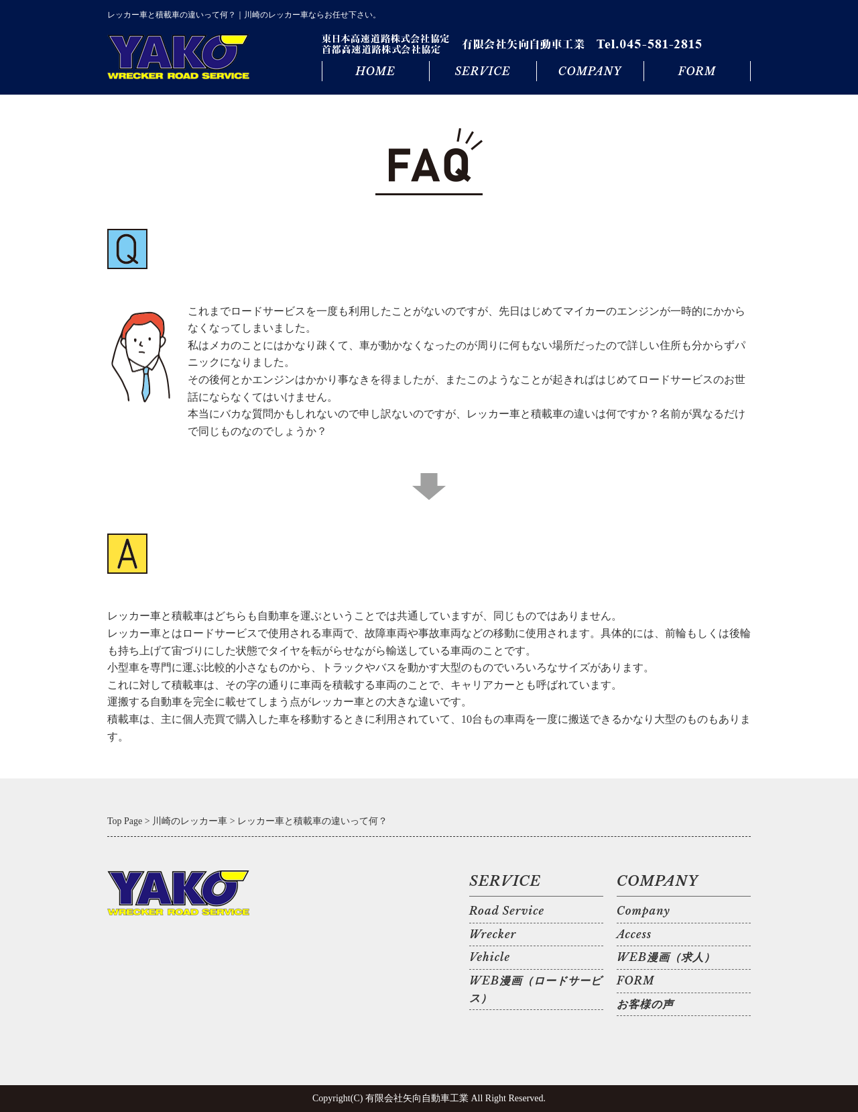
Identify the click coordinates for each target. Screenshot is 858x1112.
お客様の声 (645, 1004)
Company (643, 910)
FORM (697, 71)
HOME (375, 71)
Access (634, 934)
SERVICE (482, 71)
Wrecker (492, 934)
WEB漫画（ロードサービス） (535, 989)
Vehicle (489, 957)
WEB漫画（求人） (666, 957)
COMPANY (589, 71)
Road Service (506, 910)
